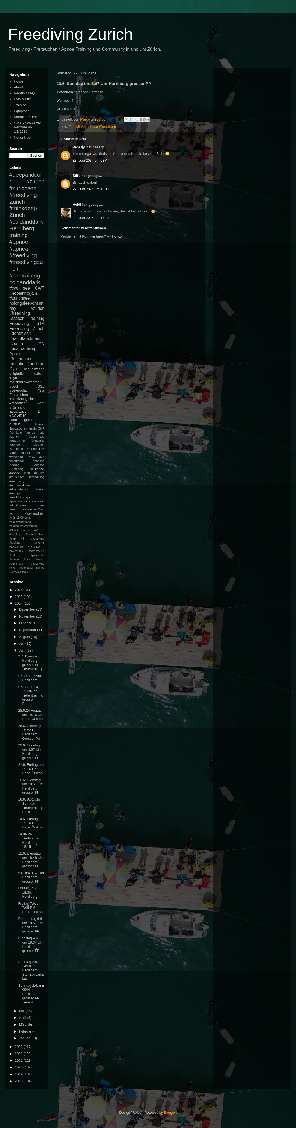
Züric (29, 469)
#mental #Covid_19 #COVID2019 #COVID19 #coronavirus (26, 547)
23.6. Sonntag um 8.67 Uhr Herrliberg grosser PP (29, 751)
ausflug (15, 424)
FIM (41, 448)
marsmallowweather (25, 382)
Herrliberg (21, 228)
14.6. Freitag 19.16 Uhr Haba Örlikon (30, 823)
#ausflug (14, 534)
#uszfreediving (23, 348)
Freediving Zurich (70, 34)
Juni (22, 650)
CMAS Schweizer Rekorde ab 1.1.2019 (27, 127)
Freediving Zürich (26, 328)
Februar (25, 1031)
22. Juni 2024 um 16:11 (91, 189)
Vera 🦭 (79, 147)
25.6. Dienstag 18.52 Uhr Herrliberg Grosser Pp (29, 732)
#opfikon (14, 555)
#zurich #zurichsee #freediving (92, 127)
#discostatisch (19, 489)
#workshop (17, 460)
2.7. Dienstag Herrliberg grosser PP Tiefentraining (30, 662)
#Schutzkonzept (19, 530)
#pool (13, 386)
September (28, 630)
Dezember (27, 609)
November (27, 616)
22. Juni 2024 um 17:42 (91, 218)
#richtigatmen (18, 505)
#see (41, 505)
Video (13, 452)
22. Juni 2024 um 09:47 (91, 160)
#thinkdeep (23, 208)
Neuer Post (22, 137)
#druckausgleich (22, 399)
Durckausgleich (21, 420)
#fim (23, 538)
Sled (23, 572)
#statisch (37, 374)
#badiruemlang (35, 534)
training (18, 235)
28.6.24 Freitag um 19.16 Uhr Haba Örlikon (30, 714)
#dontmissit (20, 333)
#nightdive (17, 374)
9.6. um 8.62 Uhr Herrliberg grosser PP (31, 877)
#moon (39, 424)
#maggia (15, 493)
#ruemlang (26, 567)
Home (18, 81)
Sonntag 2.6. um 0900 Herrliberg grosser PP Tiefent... (31, 993)
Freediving (19, 323)
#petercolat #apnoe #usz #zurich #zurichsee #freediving (26, 559)
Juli (22, 644)
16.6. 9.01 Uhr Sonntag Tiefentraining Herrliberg (30, 805)
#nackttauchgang (21, 497)
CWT (39, 288)
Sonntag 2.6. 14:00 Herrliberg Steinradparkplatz (31, 970)
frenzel (39, 469)
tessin (33, 428)
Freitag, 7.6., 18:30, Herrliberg (28, 892)
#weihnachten (34, 513)
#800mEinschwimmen (23, 525)
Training (20, 105)
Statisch (16, 318)
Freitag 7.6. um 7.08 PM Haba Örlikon (30, 907)
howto (117, 236)
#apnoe (18, 242)
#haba (40, 489)
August (25, 637)
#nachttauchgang (25, 338)
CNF (41, 428)
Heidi (77, 205)
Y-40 (29, 572)
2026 (19, 590)
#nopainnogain (23, 293)
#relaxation (36, 501)
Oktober (26, 623)
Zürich (17, 215)
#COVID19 (17, 416)
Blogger (170, 1112)
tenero (40, 452)
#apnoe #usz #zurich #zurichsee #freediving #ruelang (26, 436)
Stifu (76, 176)
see (26, 288)
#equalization (34, 369)
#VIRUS (39, 530)
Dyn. (13, 368)
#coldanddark (26, 221)
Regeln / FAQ (24, 93)
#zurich (16, 343)
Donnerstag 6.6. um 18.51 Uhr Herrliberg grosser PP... (30, 925)
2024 (19, 603)
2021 (19, 1060)
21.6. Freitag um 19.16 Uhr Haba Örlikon (31, 769)
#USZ (40, 386)
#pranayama (18, 501)
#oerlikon (35, 363)
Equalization (19, 411)
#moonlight (18, 403)
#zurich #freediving (26, 311)
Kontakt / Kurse (26, 117)
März (23, 1025)
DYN (40, 343)
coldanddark (24, 282)
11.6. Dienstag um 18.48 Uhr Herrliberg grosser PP (30, 859)
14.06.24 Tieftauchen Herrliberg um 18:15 (30, 840)
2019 (19, 1074)
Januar (25, 1038)
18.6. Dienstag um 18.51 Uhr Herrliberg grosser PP (30, 786)
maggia (26, 452)
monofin (16, 363)
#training (36, 318)
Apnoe (15, 353)
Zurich (17, 201)
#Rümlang (17, 407)
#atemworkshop (20, 485)
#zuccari (38, 460)
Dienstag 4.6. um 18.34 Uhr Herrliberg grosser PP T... (30, 946)
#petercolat (18, 390)
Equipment (22, 111)
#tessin (14, 509)
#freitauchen (21, 358)
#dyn (13, 378)
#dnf (41, 403)
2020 (19, 1067)
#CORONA (36, 456)
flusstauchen (18, 428)
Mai (22, 1011)
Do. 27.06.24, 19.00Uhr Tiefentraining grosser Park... (30, 695)
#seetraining (24, 275)
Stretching (16, 469)
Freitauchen (18, 395)
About (18, 87)
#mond (32, 448)
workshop (16, 456)
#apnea (18, 248)
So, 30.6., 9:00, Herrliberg (30, 678)
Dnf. (41, 411)
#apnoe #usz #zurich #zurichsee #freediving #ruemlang (26, 477)
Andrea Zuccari (26, 465)
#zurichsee (19, 298)
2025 (19, 597)
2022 (19, 1054)
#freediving (23, 255)
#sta (41, 390)
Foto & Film (22, 99)
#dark (12, 538)
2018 (19, 1081)
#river (12, 567)
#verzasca (29, 509)
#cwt (13, 288)
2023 (19, 1047)
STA (40, 323)
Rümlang (15, 432)
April (23, 1018)
